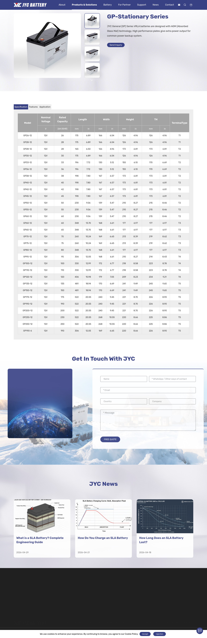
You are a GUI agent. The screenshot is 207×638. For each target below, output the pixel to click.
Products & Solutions (84, 4)
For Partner (124, 4)
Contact (169, 4)
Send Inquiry (118, 45)
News (156, 4)
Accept (145, 634)
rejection (159, 634)
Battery (107, 4)
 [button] (91, 80)
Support (141, 4)
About (62, 4)
